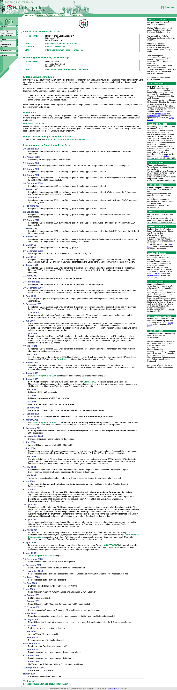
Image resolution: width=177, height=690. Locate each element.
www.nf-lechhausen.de (56, 47)
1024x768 (44, 684)
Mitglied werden (5, 50)
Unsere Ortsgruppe (6, 33)
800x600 (35, 684)
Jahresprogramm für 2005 (44, 422)
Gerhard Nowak (153, 116)
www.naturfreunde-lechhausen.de (61, 43)
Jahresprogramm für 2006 (44, 376)
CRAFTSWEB (90, 382)
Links (2, 42)
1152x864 (53, 684)
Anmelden (170, 7)
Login (111, 688)
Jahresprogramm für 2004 (40, 556)
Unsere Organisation (7, 31)
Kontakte (3, 39)
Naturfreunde (29, 15)
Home (115, 688)
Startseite (3, 26)
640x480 (27, 684)
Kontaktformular (5, 44)
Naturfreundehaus (6, 35)
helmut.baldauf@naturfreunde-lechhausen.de (66, 69)
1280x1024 (63, 684)
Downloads (62, 359)
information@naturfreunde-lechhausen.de (65, 50)
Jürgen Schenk (160, 114)
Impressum (4, 46)
